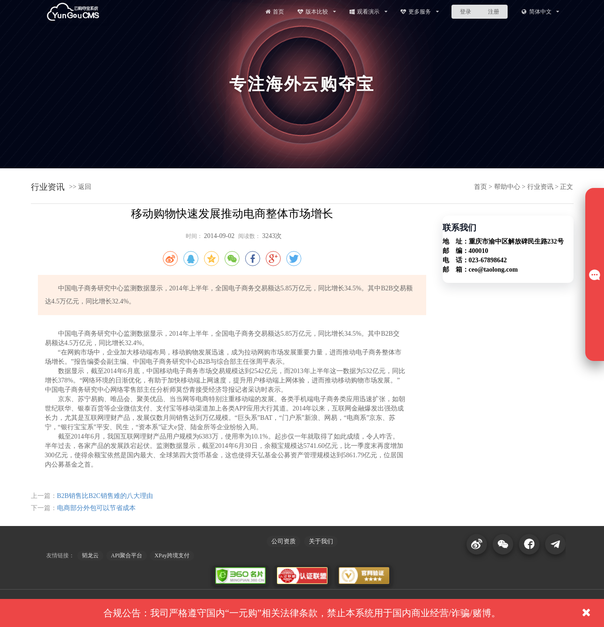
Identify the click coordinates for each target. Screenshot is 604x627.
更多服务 (419, 11)
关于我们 (321, 541)
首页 (274, 11)
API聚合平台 (126, 555)
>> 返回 (80, 186)
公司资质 (283, 541)
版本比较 (316, 11)
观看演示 (368, 11)
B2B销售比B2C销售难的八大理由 (105, 495)
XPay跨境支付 (171, 555)
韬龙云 (90, 555)
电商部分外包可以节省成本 (96, 508)
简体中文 (540, 11)
